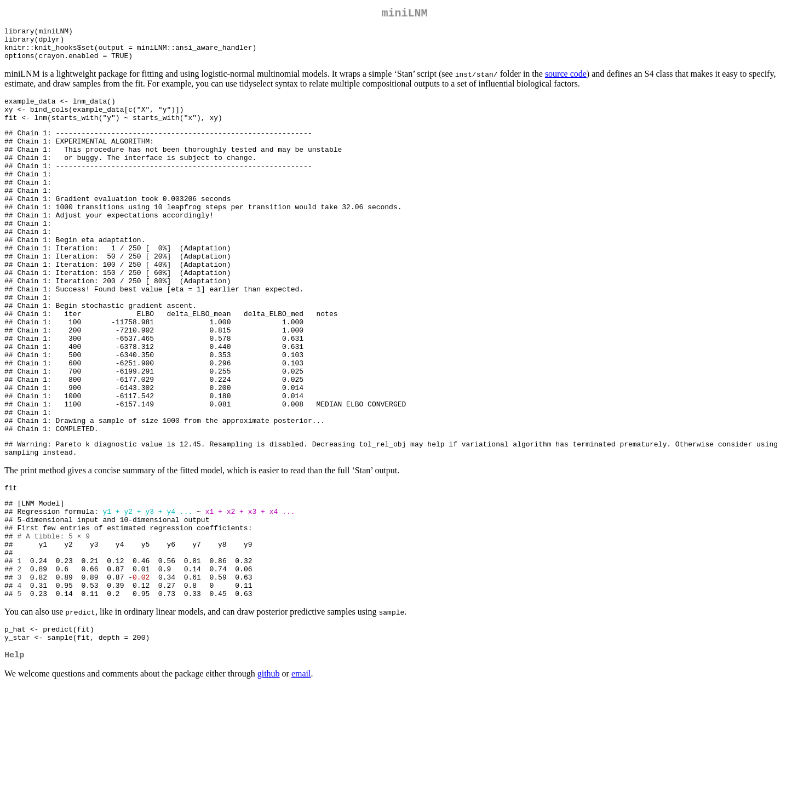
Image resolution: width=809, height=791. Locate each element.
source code (566, 82)
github (268, 777)
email (301, 777)
